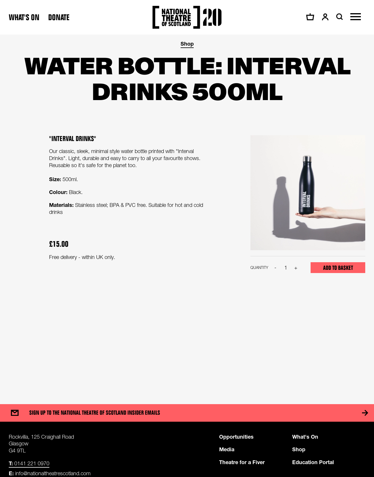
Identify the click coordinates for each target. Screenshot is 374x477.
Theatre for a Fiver (242, 462)
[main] (187, 213)
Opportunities (236, 436)
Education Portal (313, 462)
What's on (24, 17)
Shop (187, 43)
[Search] (339, 16)
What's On (305, 436)
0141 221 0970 (29, 463)
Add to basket (338, 267)
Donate (59, 17)
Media (226, 449)
